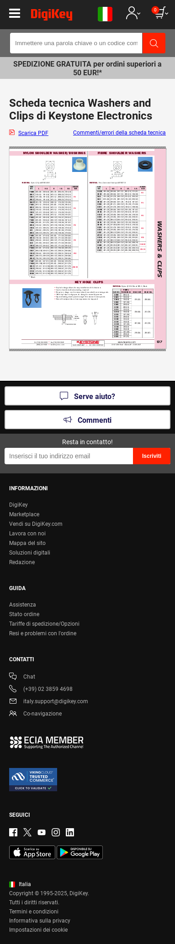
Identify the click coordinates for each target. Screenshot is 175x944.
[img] (51, 16)
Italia (20, 884)
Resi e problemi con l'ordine (42, 633)
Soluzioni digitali (29, 553)
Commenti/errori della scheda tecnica (119, 133)
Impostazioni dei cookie (38, 930)
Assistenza (22, 605)
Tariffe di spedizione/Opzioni (44, 624)
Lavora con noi (27, 533)
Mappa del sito (27, 543)
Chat (22, 677)
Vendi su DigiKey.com (36, 524)
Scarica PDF (33, 133)
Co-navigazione (35, 714)
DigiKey (18, 505)
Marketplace (24, 514)
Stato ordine (24, 614)
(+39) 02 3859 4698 (41, 689)
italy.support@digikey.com (48, 702)
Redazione (22, 562)
